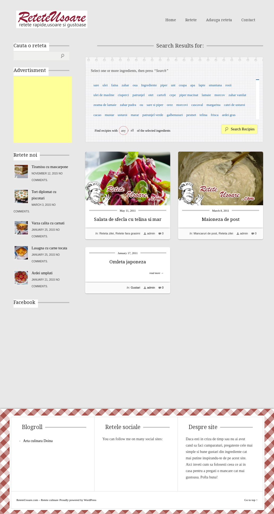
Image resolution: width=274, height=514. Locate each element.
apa (192, 85)
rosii (228, 85)
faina (114, 85)
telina (203, 115)
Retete (191, 20)
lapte (202, 85)
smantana (215, 85)
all (132, 130)
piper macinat (188, 95)
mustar (109, 115)
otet (150, 95)
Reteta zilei (106, 233)
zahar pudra (128, 105)
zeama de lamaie (105, 105)
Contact (248, 20)
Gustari (135, 287)
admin (151, 233)
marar (135, 115)
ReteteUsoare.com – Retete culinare (51, 19)
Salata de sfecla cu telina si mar (127, 219)
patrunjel (138, 95)
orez (170, 105)
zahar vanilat (237, 95)
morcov (220, 95)
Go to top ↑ (251, 500)
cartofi (161, 95)
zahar (125, 85)
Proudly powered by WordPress (77, 500)
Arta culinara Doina (38, 441)
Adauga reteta (219, 20)
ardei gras (229, 115)
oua (135, 85)
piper (164, 85)
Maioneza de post (220, 219)
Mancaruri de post (205, 233)
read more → (156, 273)
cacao (97, 115)
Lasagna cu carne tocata (49, 248)
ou (141, 105)
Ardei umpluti (42, 273)
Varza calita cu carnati (48, 223)
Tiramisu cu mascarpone (50, 167)
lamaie (206, 95)
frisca (215, 115)
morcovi (182, 105)
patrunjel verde (152, 115)
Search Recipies (243, 129)
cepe (172, 95)
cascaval (197, 105)
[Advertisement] (53, 109)
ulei (105, 85)
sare (96, 85)
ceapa (183, 85)
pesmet (191, 115)
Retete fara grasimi (127, 233)
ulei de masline (103, 95)
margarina (213, 105)
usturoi (122, 115)
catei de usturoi (234, 105)
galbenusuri (175, 115)
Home (170, 20)
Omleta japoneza (127, 261)
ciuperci (123, 95)
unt (173, 85)
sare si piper (155, 105)
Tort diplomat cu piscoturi (44, 195)
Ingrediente (149, 85)
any (123, 130)
